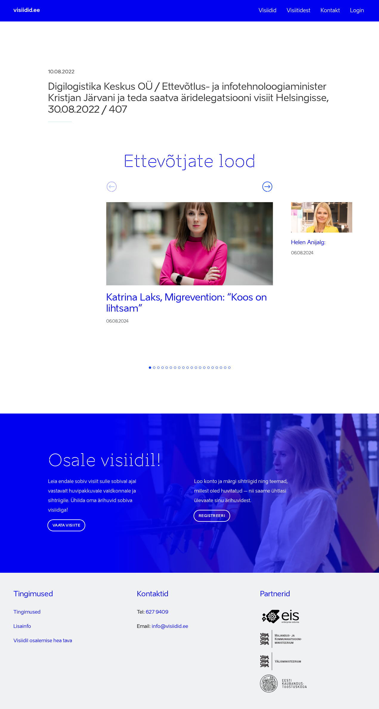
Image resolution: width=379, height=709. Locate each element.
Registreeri (212, 516)
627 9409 (157, 612)
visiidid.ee (26, 10)
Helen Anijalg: (308, 242)
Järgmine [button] (267, 186)
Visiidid (267, 10)
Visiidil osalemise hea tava (42, 641)
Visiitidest (298, 10)
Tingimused (27, 612)
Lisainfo (22, 626)
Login (357, 10)
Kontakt (330, 10)
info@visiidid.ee (170, 626)
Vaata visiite (66, 525)
